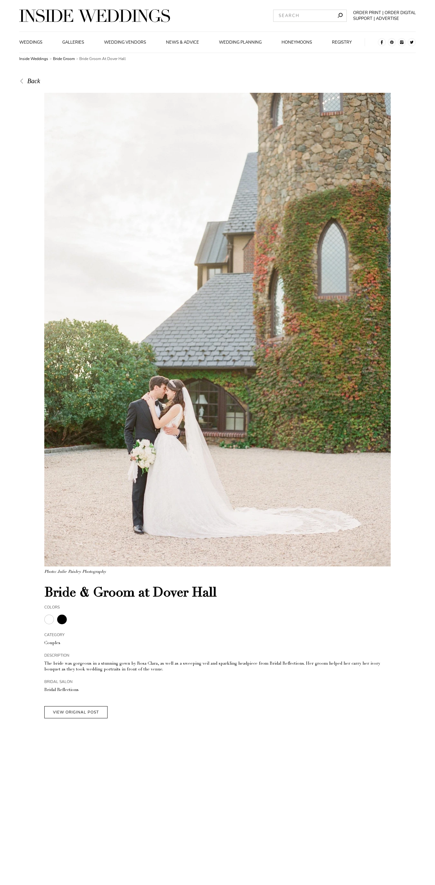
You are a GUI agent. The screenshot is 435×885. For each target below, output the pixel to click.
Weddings (30, 42)
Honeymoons (297, 42)
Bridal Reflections (61, 690)
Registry (342, 42)
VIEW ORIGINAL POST (76, 712)
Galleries (73, 42)
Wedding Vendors (125, 42)
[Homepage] (94, 15)
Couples (52, 643)
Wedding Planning (240, 42)
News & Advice (182, 42)
